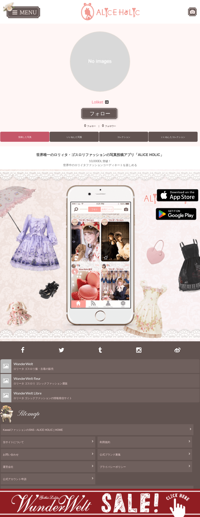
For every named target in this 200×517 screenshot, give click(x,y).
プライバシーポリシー (113, 466)
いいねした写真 (74, 137)
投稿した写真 (24, 137)
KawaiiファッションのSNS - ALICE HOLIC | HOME (33, 429)
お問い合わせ (11, 454)
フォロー (100, 113)
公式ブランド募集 (110, 454)
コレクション (123, 137)
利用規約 (105, 442)
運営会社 (8, 466)
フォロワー (109, 126)
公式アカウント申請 (14, 479)
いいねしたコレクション (173, 137)
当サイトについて (13, 442)
